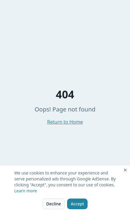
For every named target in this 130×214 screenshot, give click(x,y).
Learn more (25, 190)
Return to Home (65, 122)
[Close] (125, 170)
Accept (77, 204)
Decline (53, 204)
